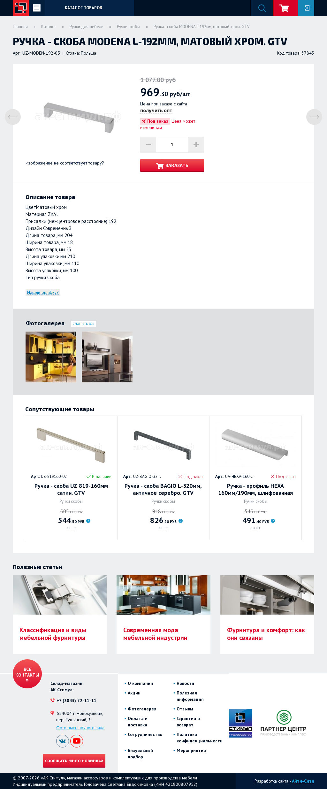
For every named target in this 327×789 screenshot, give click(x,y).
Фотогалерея (142, 709)
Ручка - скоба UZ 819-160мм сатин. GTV (71, 489)
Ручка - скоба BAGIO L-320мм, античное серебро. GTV (163, 489)
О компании (140, 683)
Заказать (177, 165)
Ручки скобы (128, 26)
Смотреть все (83, 324)
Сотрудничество (145, 734)
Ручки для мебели (86, 26)
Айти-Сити (303, 781)
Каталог (48, 26)
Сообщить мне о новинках (74, 760)
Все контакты (27, 672)
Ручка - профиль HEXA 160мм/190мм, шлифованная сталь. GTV (255, 489)
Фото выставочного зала (80, 728)
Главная (20, 26)
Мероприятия (191, 750)
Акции (134, 693)
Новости (185, 683)
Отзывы (185, 709)
